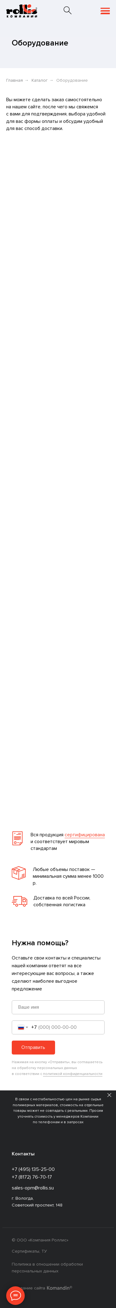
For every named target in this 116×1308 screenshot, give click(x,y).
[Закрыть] (109, 1094)
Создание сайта (28, 1288)
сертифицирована (85, 835)
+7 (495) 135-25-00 (33, 1169)
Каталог (40, 80)
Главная (14, 80)
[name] (58, 1007)
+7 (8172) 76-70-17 (32, 1177)
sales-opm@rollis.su (33, 1188)
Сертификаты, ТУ (29, 1251)
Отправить (33, 1047)
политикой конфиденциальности (72, 1074)
